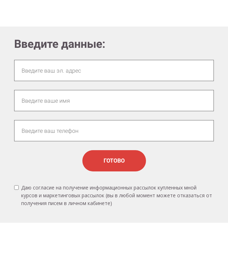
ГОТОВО (114, 160)
